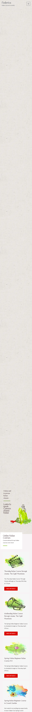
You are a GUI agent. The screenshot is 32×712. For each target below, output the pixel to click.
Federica (6, 3)
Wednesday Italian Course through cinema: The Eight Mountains (13, 616)
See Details (11, 588)
